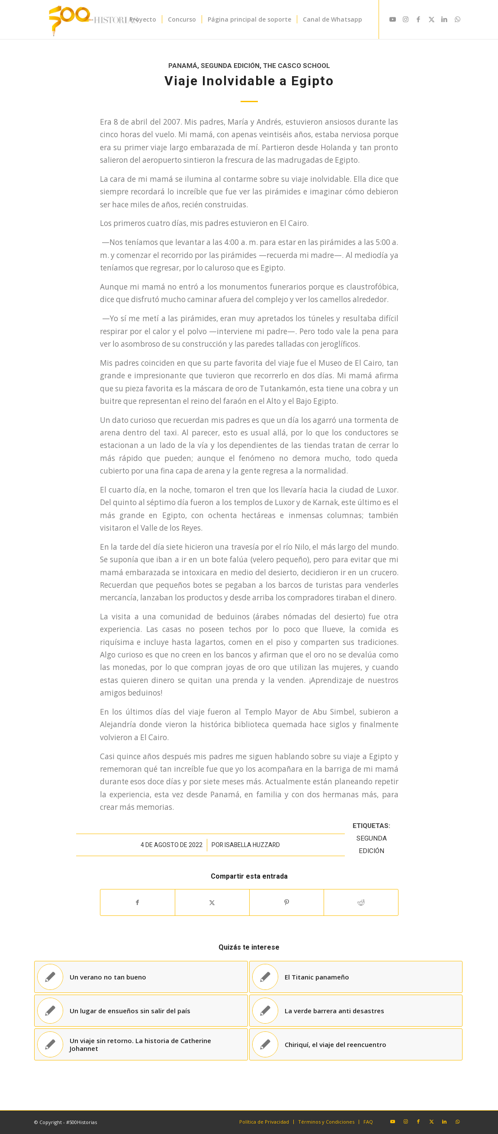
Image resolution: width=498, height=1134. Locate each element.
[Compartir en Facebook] (137, 902)
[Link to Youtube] (392, 19)
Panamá (182, 66)
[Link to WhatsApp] (457, 19)
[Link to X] (431, 19)
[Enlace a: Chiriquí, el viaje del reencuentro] (356, 1044)
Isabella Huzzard (252, 844)
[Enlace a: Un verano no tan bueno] (141, 977)
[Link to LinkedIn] (444, 19)
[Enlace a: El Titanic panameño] (356, 977)
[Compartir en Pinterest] (287, 902)
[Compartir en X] (212, 902)
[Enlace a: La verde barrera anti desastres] (356, 1011)
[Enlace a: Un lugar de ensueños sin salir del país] (141, 1011)
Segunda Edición (230, 66)
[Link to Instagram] (405, 19)
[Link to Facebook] (418, 19)
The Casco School (296, 66)
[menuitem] (143, 19)
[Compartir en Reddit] (361, 902)
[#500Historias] (92, 19)
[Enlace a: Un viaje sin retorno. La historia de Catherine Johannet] (141, 1044)
